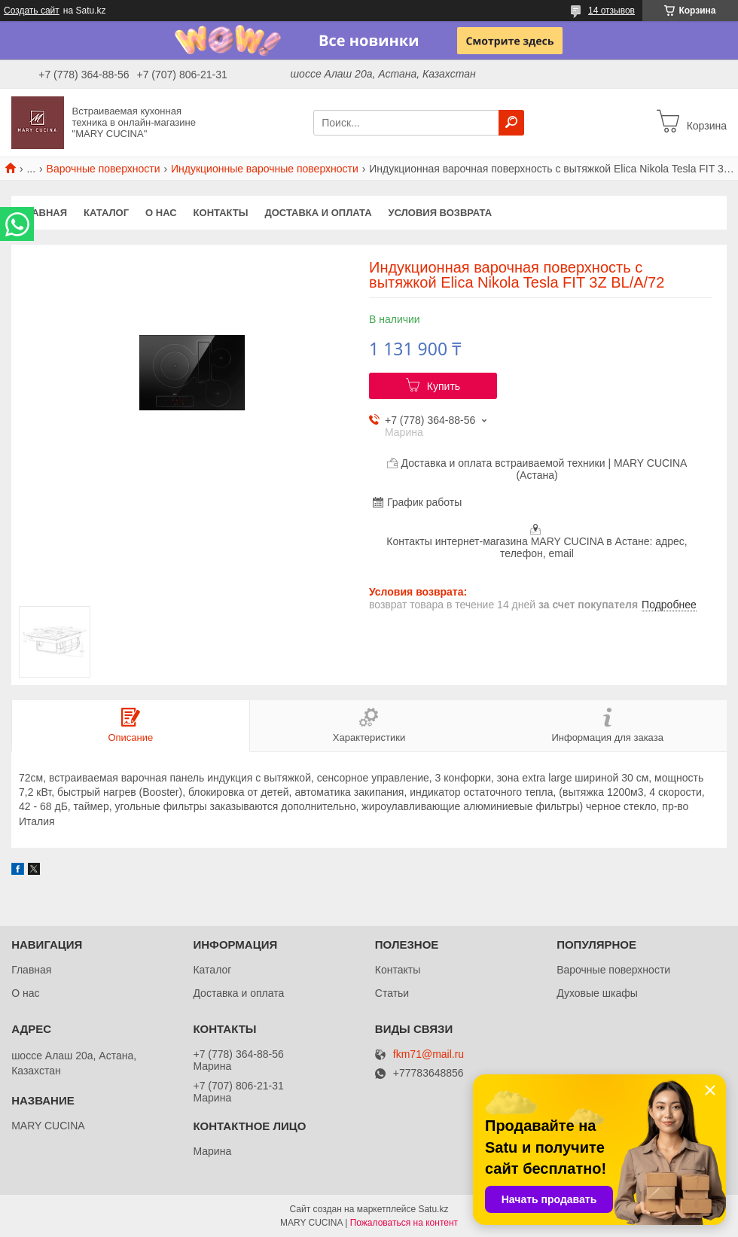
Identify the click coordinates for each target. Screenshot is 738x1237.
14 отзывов (611, 10)
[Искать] (511, 123)
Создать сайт (31, 10)
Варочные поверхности (103, 169)
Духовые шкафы (597, 993)
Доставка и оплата (317, 212)
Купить (443, 386)
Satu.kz (433, 1209)
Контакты (221, 212)
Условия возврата (441, 212)
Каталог (106, 212)
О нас (161, 212)
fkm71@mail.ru (428, 1054)
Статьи (392, 993)
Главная (43, 212)
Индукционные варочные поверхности (264, 169)
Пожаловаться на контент (404, 1222)
